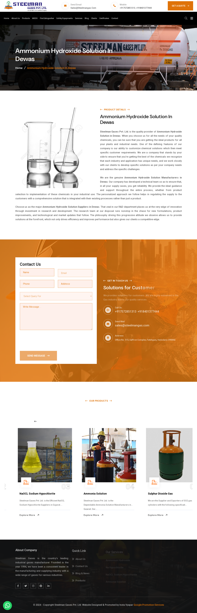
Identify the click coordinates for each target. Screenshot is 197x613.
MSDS (35, 18)
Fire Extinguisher (47, 18)
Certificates (104, 18)
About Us (15, 18)
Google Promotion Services (149, 604)
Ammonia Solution (148, 493)
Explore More (18, 515)
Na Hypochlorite (19, 493)
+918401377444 (144, 8)
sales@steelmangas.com (83, 8)
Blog (87, 18)
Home (6, 18)
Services (78, 18)
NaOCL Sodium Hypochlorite (90, 493)
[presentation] (42, 340)
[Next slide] (153, 421)
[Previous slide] (35, 421)
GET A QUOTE (180, 6)
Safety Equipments (64, 18)
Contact (114, 18)
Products (26, 18)
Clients (94, 18)
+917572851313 (127, 8)
